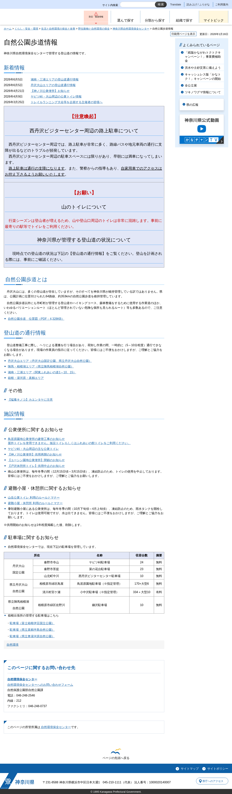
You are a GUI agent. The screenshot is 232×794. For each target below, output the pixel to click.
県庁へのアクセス (211, 781)
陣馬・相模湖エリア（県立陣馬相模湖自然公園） (41, 366)
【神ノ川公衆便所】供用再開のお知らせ (35, 454)
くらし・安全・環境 (26, 28)
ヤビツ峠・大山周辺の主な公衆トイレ (33, 448)
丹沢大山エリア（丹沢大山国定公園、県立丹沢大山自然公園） (50, 360)
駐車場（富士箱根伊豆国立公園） (32, 623)
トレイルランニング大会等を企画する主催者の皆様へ (67, 102)
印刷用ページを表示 (183, 33)
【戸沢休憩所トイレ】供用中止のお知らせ (36, 465)
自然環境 (13, 644)
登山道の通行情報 (25, 333)
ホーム (8, 28)
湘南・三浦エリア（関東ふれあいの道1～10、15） (42, 372)
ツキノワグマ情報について (203, 92)
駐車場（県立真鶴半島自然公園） (32, 629)
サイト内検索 (110, 5)
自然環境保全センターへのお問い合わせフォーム (40, 684)
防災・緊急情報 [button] (96, 18)
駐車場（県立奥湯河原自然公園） (32, 636)
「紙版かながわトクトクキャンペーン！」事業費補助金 (203, 57)
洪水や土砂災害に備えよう (203, 67)
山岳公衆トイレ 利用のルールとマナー (33, 497)
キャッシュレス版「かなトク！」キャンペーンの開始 (203, 76)
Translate (175, 4)
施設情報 (14, 414)
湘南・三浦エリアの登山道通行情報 (55, 79)
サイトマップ (190, 768)
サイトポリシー (217, 768)
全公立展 (191, 85)
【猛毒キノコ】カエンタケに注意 (30, 399)
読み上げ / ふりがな (198, 4)
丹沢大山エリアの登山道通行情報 (53, 85)
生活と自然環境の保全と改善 (58, 28)
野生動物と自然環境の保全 (94, 28)
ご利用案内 (221, 4)
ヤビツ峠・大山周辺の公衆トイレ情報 (56, 96)
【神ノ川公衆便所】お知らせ (50, 90)
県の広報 (195, 104)
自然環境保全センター (22, 679)
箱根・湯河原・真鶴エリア (26, 377)
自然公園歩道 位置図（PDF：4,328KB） (36, 318)
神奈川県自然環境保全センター (131, 28)
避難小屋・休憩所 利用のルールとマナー (35, 503)
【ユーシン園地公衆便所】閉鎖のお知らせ (36, 460)
